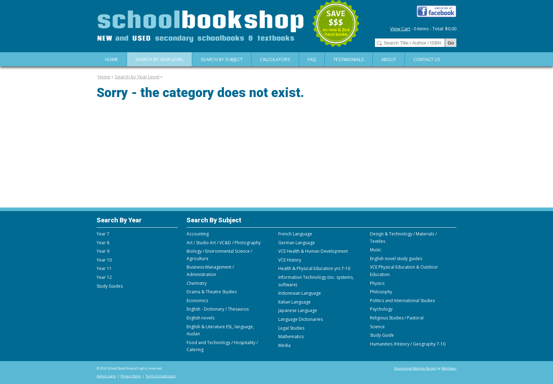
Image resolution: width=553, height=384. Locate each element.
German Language (296, 243)
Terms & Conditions (161, 376)
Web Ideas (448, 368)
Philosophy (381, 292)
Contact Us (426, 59)
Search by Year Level (159, 59)
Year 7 (103, 234)
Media (284, 345)
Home (111, 59)
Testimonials (348, 59)
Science (377, 327)
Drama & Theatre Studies (212, 292)
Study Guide (382, 335)
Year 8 (103, 243)
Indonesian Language (299, 293)
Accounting (198, 234)
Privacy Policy (131, 376)
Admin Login (106, 376)
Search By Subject (222, 59)
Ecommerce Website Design (415, 368)
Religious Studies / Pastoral (397, 318)
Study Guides (110, 286)
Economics (197, 301)
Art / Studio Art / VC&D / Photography (224, 243)
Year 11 (104, 268)
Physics (377, 283)
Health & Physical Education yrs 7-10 (314, 268)
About (388, 59)
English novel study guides (396, 259)
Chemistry (197, 283)
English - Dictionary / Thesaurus (218, 309)
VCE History (289, 260)
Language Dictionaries (300, 319)
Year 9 (103, 251)
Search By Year (119, 220)
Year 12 (104, 277)
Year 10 (104, 260)
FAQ (312, 59)
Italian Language (294, 302)
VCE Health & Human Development (313, 251)
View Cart (400, 28)
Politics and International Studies (402, 301)
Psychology (381, 309)
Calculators (275, 59)
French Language (295, 234)
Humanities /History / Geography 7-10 (407, 344)
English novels (200, 318)
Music (375, 250)
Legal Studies (291, 328)
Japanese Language (297, 310)
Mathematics (291, 337)
